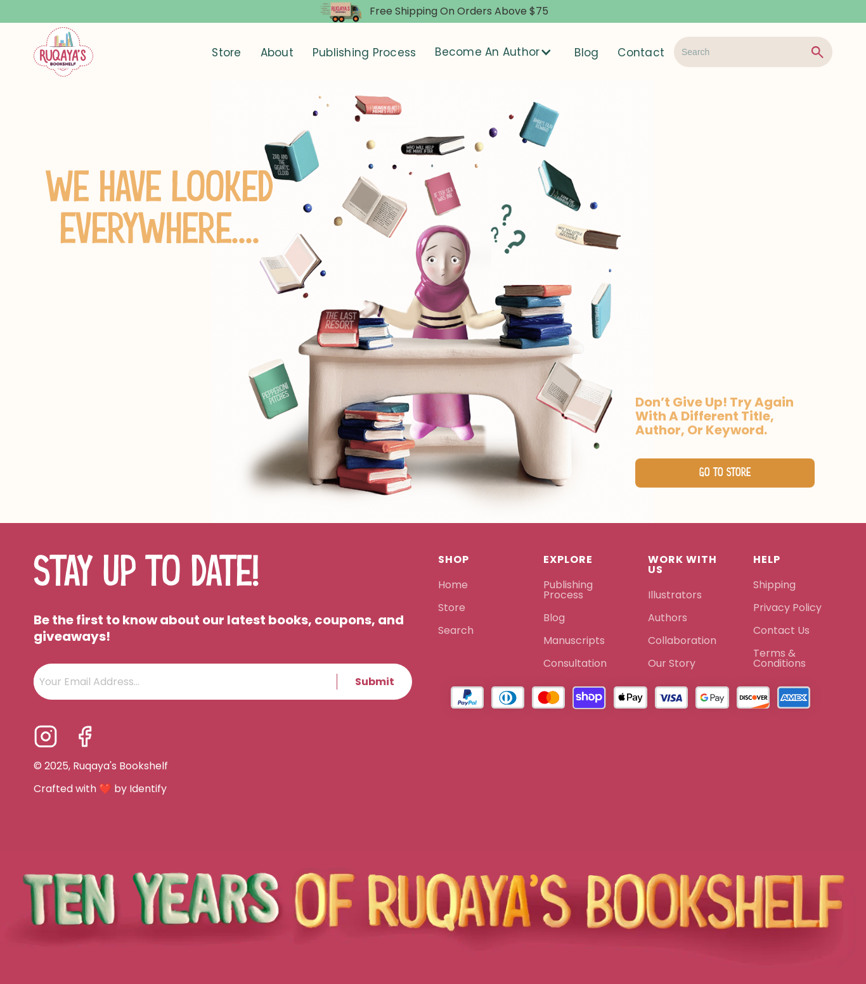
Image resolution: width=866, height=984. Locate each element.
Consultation (575, 664)
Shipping (774, 585)
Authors (667, 618)
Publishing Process (365, 52)
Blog (586, 52)
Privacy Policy (788, 608)
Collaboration (682, 641)
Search (456, 631)
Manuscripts (574, 641)
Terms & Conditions (779, 659)
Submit (374, 681)
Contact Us (781, 631)
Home (453, 585)
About (277, 52)
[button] (495, 51)
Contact (640, 52)
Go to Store (725, 473)
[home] (63, 52)
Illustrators (675, 596)
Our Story (671, 664)
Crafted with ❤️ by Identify (100, 789)
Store (226, 52)
